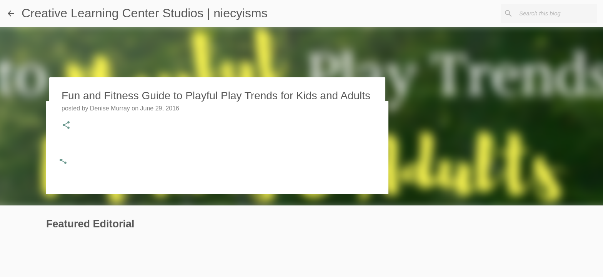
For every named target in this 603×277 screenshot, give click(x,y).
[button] (63, 160)
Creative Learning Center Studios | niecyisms (145, 13)
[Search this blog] (556, 13)
